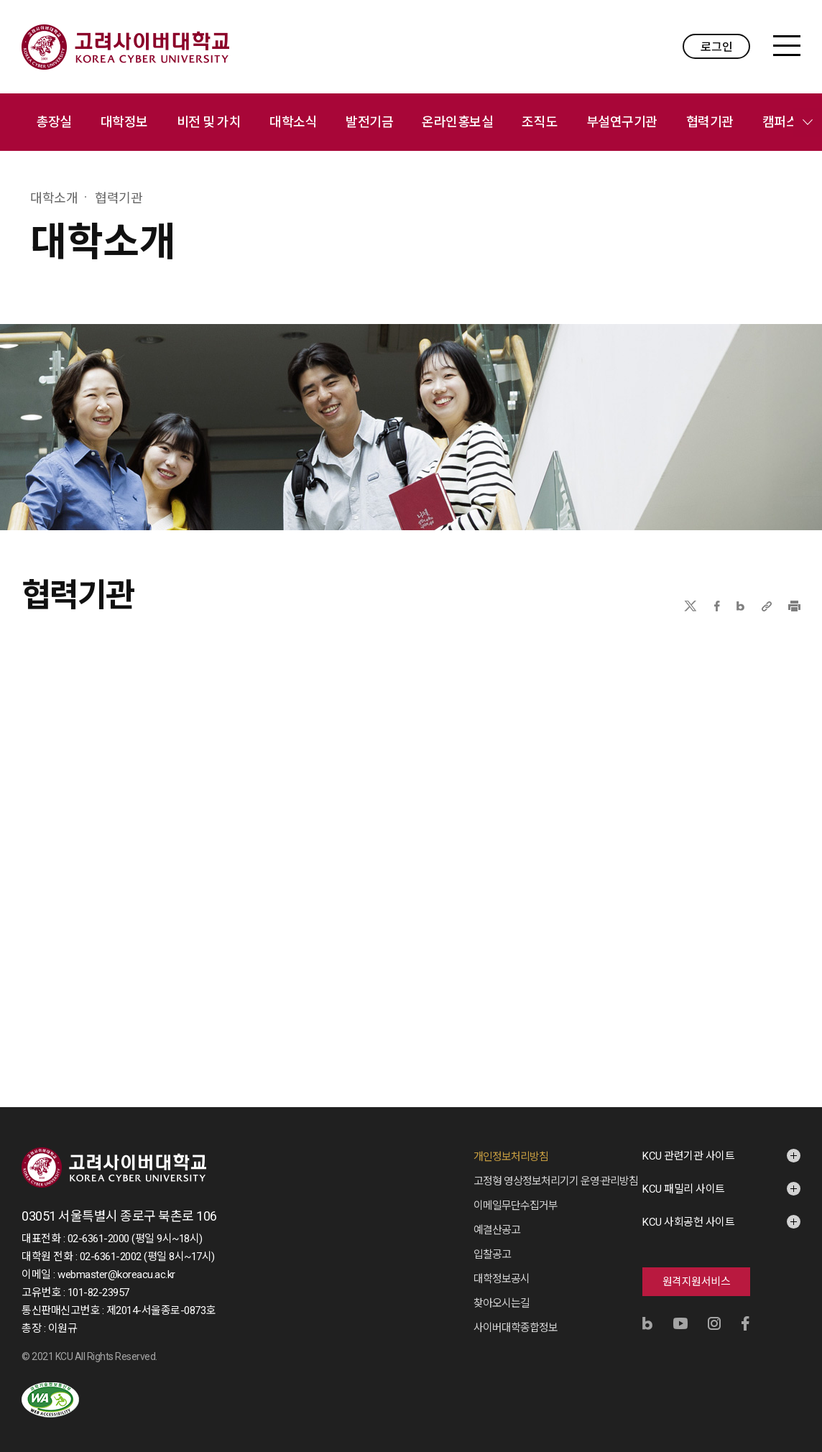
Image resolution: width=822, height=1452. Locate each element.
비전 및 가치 (209, 121)
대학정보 (124, 121)
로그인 (717, 47)
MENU (786, 46)
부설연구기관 (621, 121)
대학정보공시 (502, 1278)
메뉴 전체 (807, 122)
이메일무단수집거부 (516, 1205)
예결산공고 (497, 1230)
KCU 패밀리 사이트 (683, 1189)
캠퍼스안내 (792, 121)
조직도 (540, 121)
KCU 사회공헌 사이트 (688, 1222)
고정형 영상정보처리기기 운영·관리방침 (556, 1181)
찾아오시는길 (502, 1303)
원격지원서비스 (696, 1281)
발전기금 (369, 121)
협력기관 (710, 121)
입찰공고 (492, 1254)
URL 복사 (767, 606)
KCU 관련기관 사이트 (688, 1156)
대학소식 (293, 121)
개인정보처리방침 (511, 1156)
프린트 (794, 606)
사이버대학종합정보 (516, 1327)
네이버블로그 (740, 606)
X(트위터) (690, 606)
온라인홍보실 (457, 121)
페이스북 (717, 606)
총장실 (54, 121)
